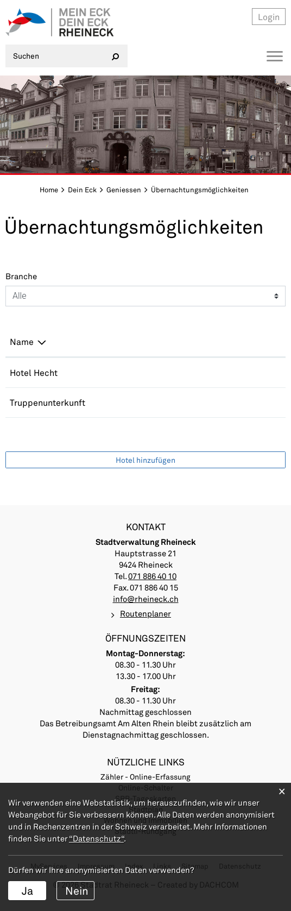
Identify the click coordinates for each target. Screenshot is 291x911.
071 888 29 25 (123, 372)
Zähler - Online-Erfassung (145, 776)
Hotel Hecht (34, 372)
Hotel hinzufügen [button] (145, 459)
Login (269, 16)
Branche (21, 276)
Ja (27, 890)
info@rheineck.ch (146, 599)
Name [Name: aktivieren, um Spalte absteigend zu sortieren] (22, 341)
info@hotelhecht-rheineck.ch (221, 372)
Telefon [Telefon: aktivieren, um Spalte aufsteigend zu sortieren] (111, 341)
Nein (76, 890)
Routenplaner (145, 613)
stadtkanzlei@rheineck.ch (214, 402)
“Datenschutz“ (96, 838)
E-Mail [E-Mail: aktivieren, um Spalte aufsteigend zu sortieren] (175, 341)
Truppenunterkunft (47, 402)
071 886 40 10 (123, 402)
